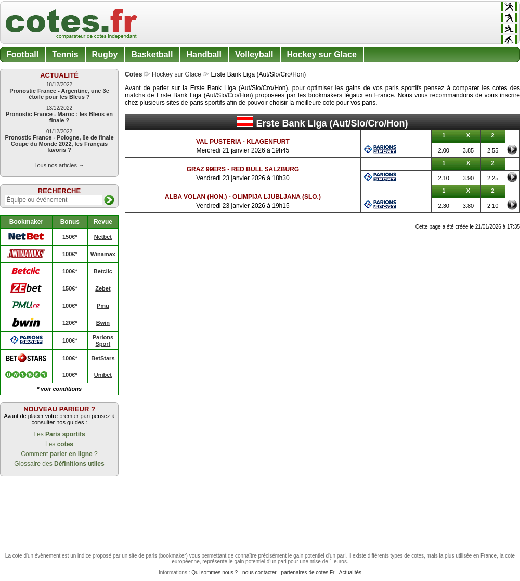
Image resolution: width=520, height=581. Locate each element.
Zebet (102, 288)
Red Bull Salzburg (265, 169)
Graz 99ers (206, 169)
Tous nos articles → (59, 165)
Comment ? (59, 454)
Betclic (103, 271)
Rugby (105, 54)
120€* (69, 323)
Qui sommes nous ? (214, 572)
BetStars (102, 358)
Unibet (103, 375)
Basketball (152, 54)
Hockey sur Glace (322, 54)
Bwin (103, 323)
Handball (204, 54)
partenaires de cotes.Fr (308, 572)
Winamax (102, 254)
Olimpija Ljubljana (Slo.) (276, 196)
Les (59, 434)
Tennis (65, 54)
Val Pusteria (218, 141)
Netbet (103, 237)
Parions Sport (103, 340)
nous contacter (259, 572)
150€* (69, 237)
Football (22, 54)
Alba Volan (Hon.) (196, 196)
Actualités (350, 572)
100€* (69, 254)
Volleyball (254, 54)
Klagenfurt (268, 141)
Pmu (103, 305)
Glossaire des (59, 464)
